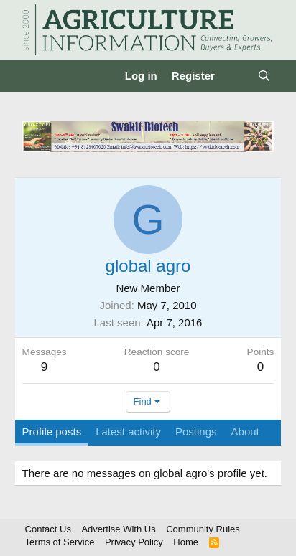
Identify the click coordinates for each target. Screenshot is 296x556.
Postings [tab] (196, 431)
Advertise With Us (118, 529)
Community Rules (203, 529)
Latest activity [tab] (128, 431)
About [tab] (245, 431)
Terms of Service (60, 542)
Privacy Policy (134, 542)
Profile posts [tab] (52, 431)
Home (185, 542)
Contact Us (48, 529)
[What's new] (236, 75)
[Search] (264, 75)
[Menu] (35, 76)
